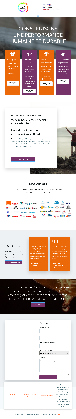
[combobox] (54, 353)
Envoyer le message (48, 377)
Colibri (58, 414)
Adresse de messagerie (47, 335)
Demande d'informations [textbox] (48, 353)
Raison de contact (46, 350)
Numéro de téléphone (47, 342)
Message (42, 357)
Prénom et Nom (45, 327)
